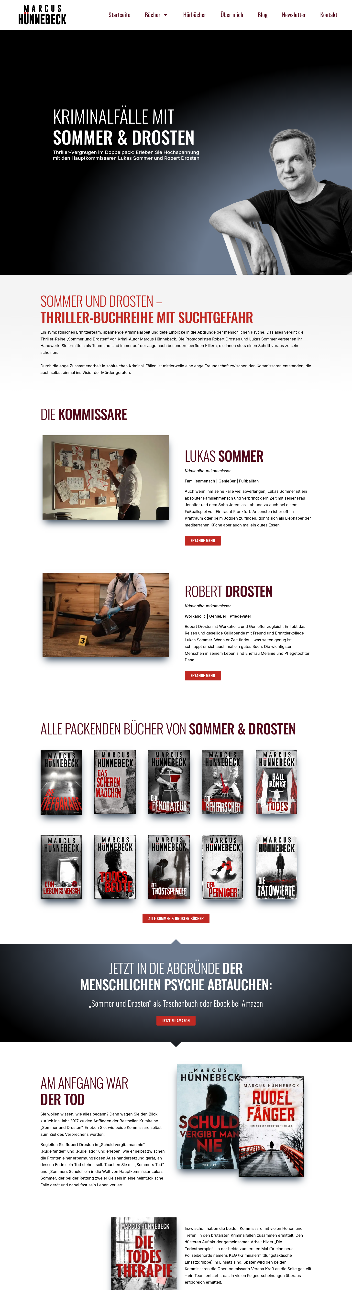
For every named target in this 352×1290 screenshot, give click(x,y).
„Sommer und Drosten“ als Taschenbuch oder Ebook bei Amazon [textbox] (176, 1003)
